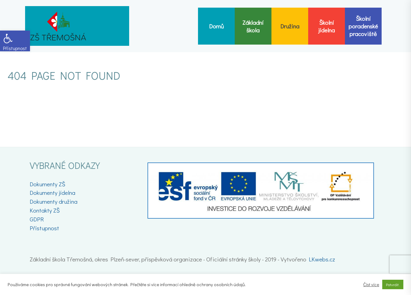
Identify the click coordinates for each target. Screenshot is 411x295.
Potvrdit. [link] (393, 284)
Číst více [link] (371, 284)
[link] (15, 41)
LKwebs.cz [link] (322, 259)
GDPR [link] (37, 219)
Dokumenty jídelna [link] (52, 192)
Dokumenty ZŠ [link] (47, 184)
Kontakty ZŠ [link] (45, 210)
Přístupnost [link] (44, 228)
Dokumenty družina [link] (53, 201)
